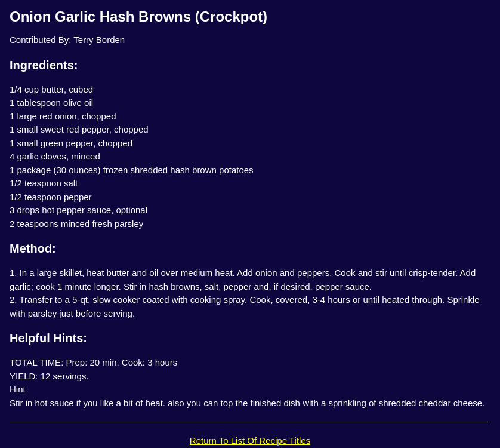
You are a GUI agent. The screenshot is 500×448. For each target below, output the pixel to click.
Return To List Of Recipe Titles (250, 440)
